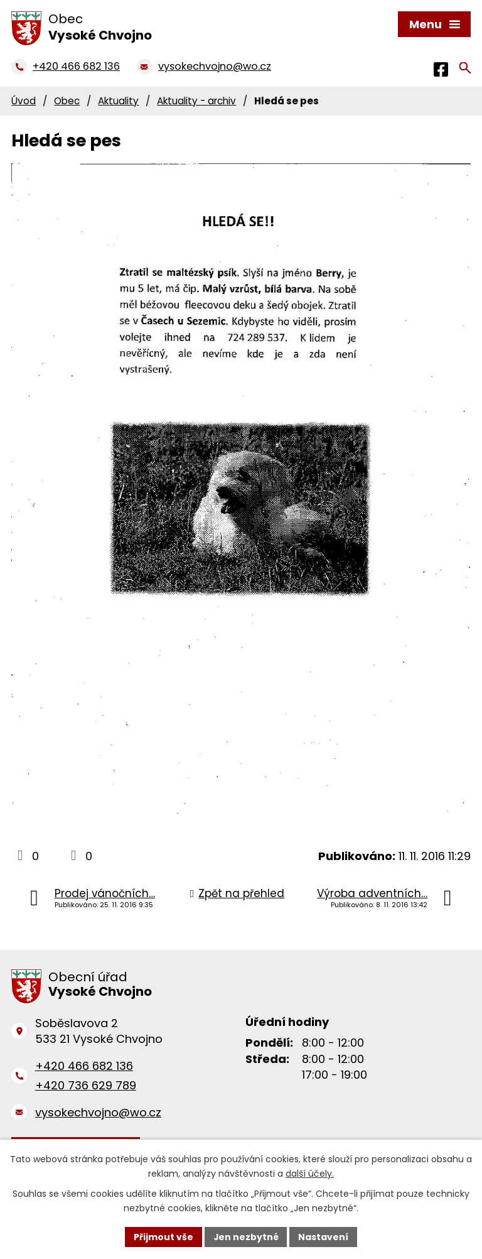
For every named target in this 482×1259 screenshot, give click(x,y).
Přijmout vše (163, 1236)
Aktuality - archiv (196, 100)
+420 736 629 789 (85, 1085)
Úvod (23, 100)
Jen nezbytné (246, 1236)
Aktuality (118, 100)
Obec (67, 100)
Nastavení (324, 1236)
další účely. (310, 1173)
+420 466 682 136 (84, 1066)
